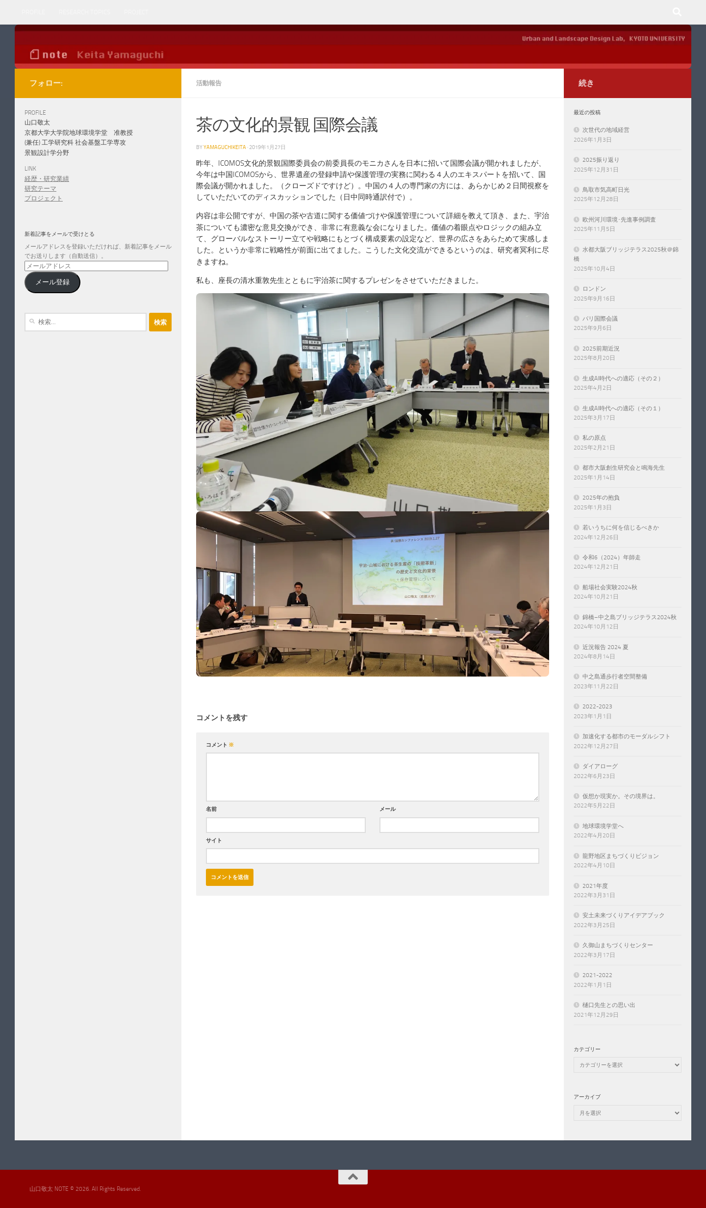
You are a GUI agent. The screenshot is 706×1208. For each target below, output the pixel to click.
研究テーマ (40, 188)
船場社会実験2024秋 (609, 587)
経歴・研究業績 (47, 178)
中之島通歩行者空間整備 (614, 676)
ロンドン (594, 288)
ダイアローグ (600, 766)
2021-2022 (597, 975)
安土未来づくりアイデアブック (623, 915)
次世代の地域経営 (606, 129)
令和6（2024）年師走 (611, 557)
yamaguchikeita (224, 147)
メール (387, 808)
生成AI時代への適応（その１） (623, 408)
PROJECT (136, 12)
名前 (211, 808)
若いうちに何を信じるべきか (620, 527)
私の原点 (594, 437)
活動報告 (209, 83)
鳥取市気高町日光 (606, 189)
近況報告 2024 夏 (605, 647)
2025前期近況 (601, 348)
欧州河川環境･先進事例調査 (619, 219)
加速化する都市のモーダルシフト (626, 736)
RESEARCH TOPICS (84, 12)
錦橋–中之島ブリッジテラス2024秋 (629, 617)
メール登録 (52, 282)
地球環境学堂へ (603, 826)
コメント (220, 744)
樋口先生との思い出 (608, 1005)
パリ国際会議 (600, 318)
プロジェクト (44, 198)
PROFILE (33, 12)
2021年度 (595, 885)
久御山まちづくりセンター (617, 945)
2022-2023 (597, 706)
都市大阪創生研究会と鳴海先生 (623, 467)
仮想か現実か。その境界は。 (620, 796)
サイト (214, 840)
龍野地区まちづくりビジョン (620, 856)
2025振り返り (601, 159)
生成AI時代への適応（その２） (623, 378)
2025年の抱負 (601, 497)
